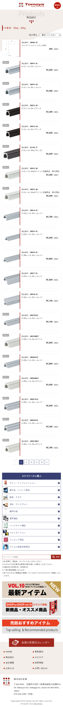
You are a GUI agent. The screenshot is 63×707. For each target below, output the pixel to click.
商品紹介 (10, 657)
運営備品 (10, 518)
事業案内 (39, 651)
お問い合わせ (41, 668)
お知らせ (10, 668)
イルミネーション (14, 532)
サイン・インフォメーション (19, 483)
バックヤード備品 (14, 525)
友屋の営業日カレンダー (36, 642)
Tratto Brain (37, 704)
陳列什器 (10, 511)
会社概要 (10, 662)
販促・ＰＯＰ (12, 497)
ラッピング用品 (13, 540)
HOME (9, 651)
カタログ (39, 657)
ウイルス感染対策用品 (16, 547)
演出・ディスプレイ (15, 504)
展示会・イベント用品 (16, 490)
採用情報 (39, 662)
